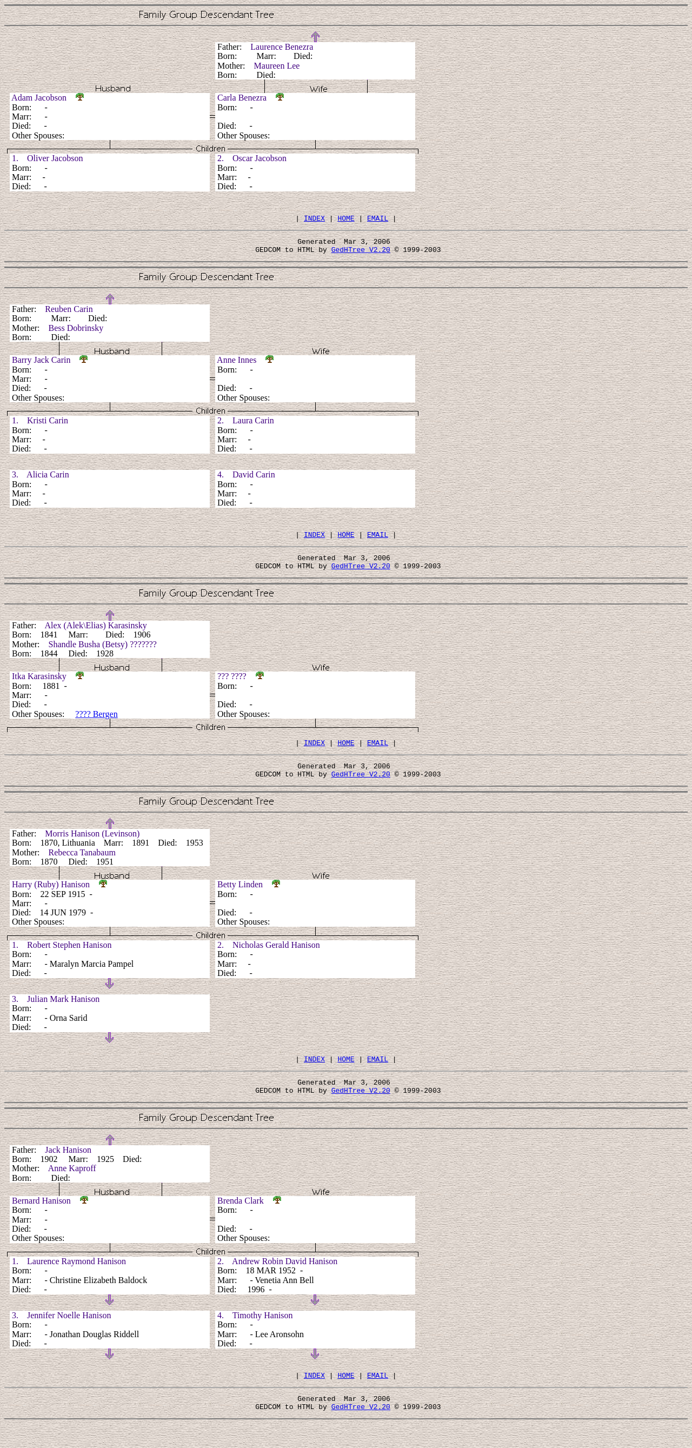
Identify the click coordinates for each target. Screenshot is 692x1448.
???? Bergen (96, 723)
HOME (345, 219)
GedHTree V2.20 (360, 254)
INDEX (314, 219)
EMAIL (377, 219)
